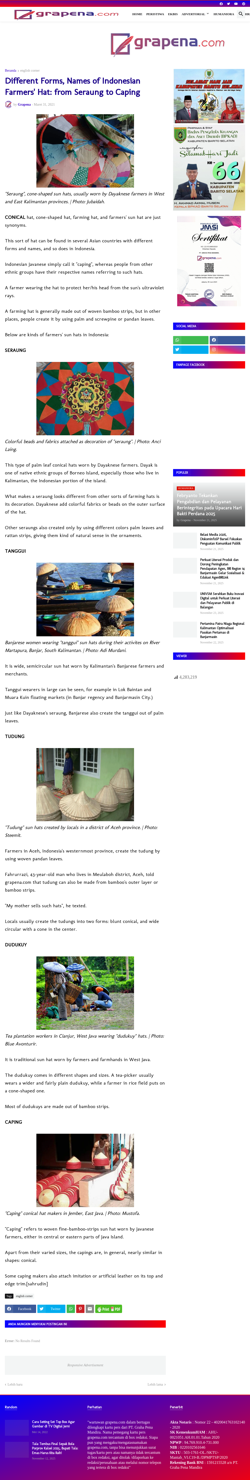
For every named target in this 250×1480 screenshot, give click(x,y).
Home (137, 14)
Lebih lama (155, 1384)
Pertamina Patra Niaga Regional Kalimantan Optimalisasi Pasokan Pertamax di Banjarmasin (222, 630)
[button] (241, 14)
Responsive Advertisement (85, 1365)
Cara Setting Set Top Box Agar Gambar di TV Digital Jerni (53, 1424)
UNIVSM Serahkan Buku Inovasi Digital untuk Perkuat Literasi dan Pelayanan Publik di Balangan (222, 600)
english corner (30, 70)
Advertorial (193, 14)
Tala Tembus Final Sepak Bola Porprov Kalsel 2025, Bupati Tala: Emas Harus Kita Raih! (55, 1448)
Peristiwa (155, 14)
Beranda (10, 70)
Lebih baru (15, 1384)
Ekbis (173, 14)
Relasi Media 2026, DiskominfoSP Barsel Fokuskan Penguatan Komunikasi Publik (221, 539)
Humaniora (224, 14)
